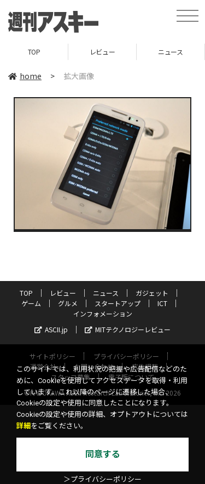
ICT (162, 303)
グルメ (68, 303)
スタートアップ (117, 303)
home (25, 75)
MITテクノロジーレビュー (128, 329)
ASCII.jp (51, 329)
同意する (102, 454)
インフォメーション (102, 313)
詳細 (23, 426)
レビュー (102, 51)
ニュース (170, 51)
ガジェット (152, 292)
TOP (34, 51)
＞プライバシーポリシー (102, 479)
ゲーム (31, 303)
